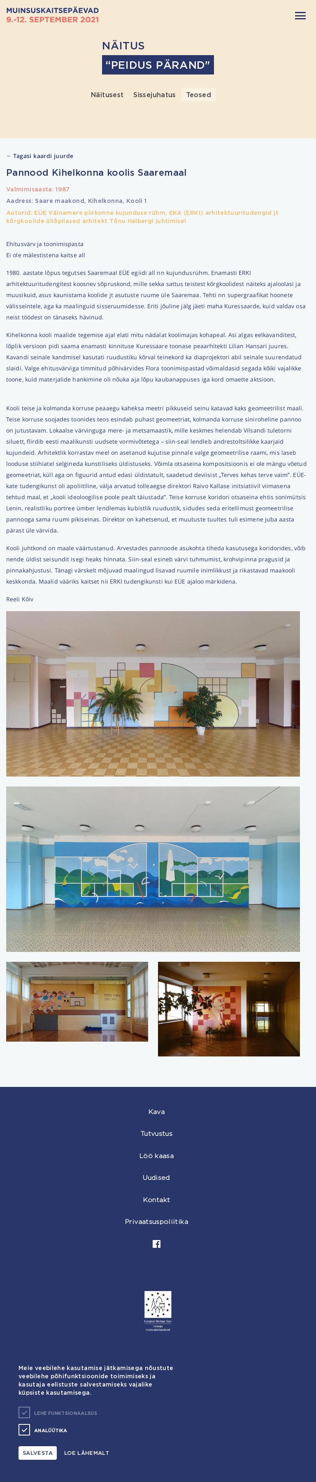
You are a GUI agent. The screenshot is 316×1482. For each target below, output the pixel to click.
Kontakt (156, 1199)
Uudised (156, 1177)
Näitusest (107, 94)
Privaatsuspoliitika (156, 1221)
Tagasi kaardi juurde (39, 155)
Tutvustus (156, 1133)
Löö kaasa (156, 1155)
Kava (156, 1111)
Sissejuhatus (154, 94)
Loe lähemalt (86, 1453)
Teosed (198, 94)
